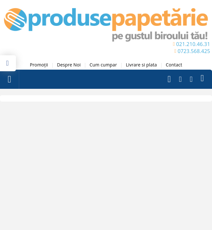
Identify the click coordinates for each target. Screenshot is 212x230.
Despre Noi (68, 65)
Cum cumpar (103, 65)
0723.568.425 (194, 51)
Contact (174, 65)
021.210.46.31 (193, 44)
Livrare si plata (141, 65)
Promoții (39, 65)
